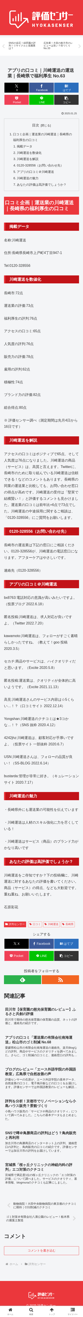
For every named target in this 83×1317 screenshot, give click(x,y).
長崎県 (67, 924)
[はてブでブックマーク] (66, 88)
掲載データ (24, 146)
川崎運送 (51, 924)
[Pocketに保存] (16, 100)
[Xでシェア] (16, 88)
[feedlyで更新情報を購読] (22, 979)
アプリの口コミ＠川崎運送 (35, 172)
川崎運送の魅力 (28, 178)
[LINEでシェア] (41, 100)
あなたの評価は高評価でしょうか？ (41, 184)
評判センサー (15, 924)
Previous (3, 46)
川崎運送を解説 (28, 159)
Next (79, 46)
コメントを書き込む (42, 1250)
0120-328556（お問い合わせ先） (40, 165)
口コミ (35, 924)
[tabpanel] (24, 46)
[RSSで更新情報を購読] (60, 979)
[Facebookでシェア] (41, 88)
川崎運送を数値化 (29, 153)
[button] (66, 100)
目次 (35, 125)
